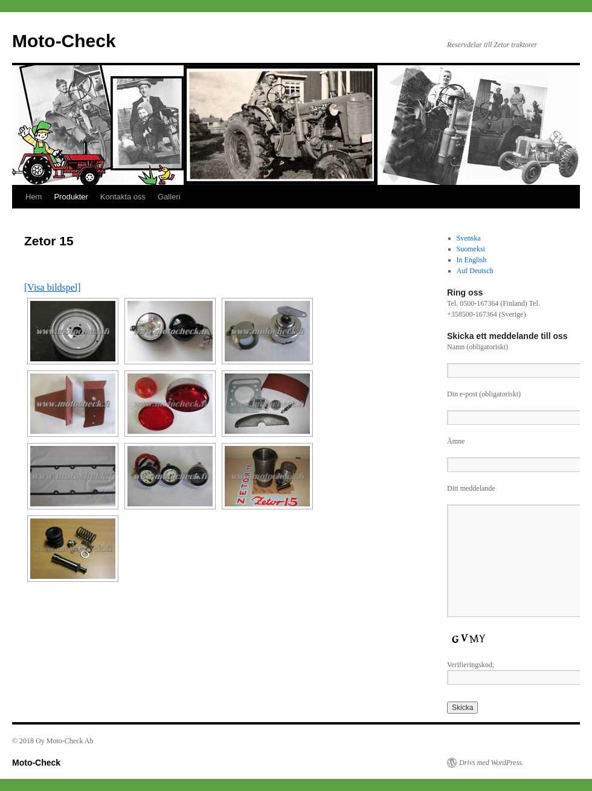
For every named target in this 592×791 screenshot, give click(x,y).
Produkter (71, 196)
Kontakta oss (123, 196)
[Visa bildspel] (52, 287)
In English (472, 260)
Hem (33, 196)
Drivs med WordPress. (491, 762)
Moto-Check (64, 41)
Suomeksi (471, 249)
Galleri (169, 196)
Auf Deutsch (475, 270)
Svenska (469, 238)
